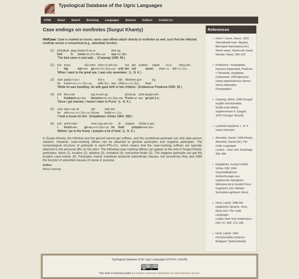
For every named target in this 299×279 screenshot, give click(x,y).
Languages (112, 20)
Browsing (92, 20)
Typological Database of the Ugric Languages (110, 5)
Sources (130, 20)
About (61, 20)
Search (75, 20)
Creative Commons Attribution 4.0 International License (166, 273)
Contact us (165, 20)
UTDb (47, 20)
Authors (147, 20)
